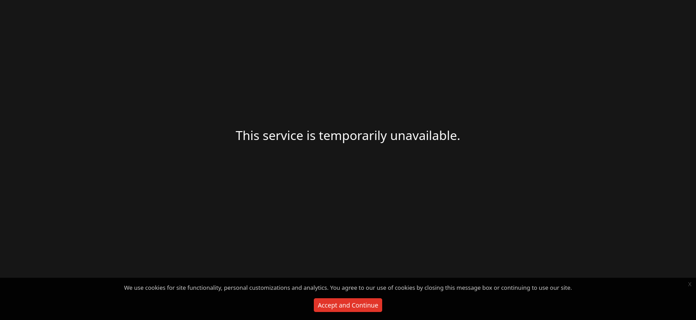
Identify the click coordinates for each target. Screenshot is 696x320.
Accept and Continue (348, 305)
